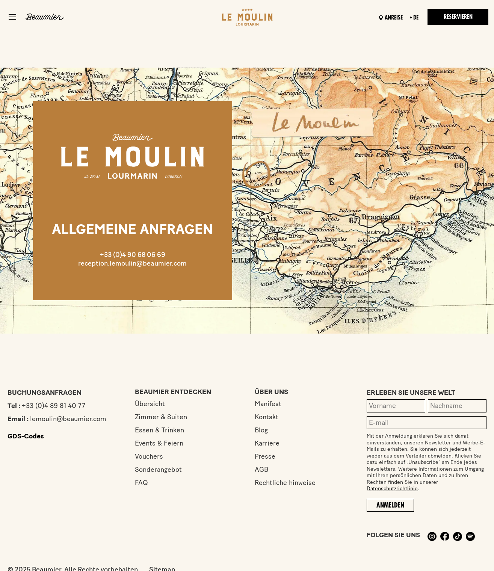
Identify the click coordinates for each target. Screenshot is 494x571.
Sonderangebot (158, 469)
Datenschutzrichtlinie (392, 488)
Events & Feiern (159, 443)
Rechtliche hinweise (285, 483)
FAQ (141, 483)
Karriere (267, 443)
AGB (261, 469)
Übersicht (150, 404)
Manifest (268, 404)
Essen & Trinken (159, 430)
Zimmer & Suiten (161, 417)
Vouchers (149, 456)
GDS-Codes (26, 436)
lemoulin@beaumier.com (68, 419)
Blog (261, 430)
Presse (265, 456)
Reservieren (458, 17)
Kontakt (266, 417)
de (415, 18)
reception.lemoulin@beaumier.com (132, 263)
